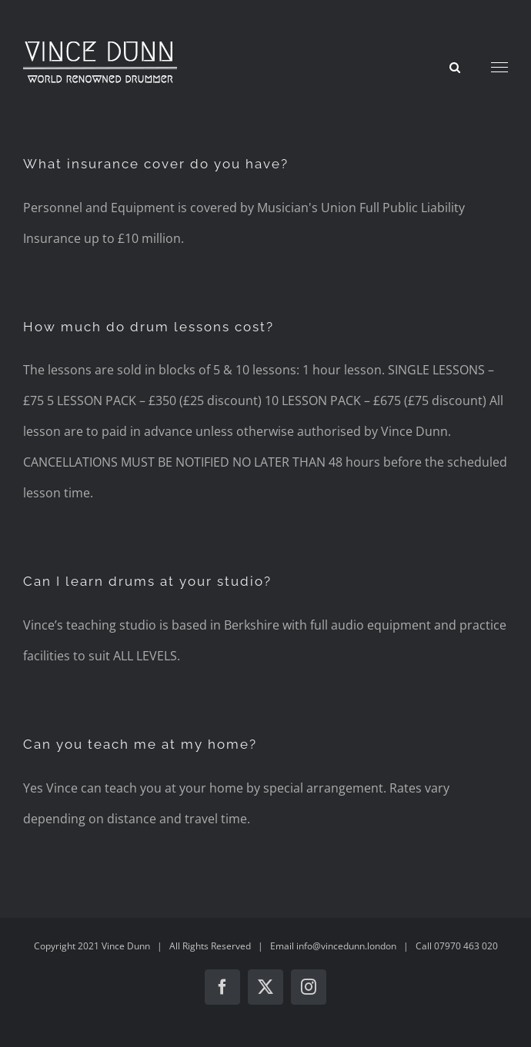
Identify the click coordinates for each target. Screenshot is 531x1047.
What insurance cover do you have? (156, 163)
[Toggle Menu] (500, 67)
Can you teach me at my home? (140, 744)
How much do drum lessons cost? (148, 326)
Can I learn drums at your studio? (147, 581)
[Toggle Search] (454, 66)
